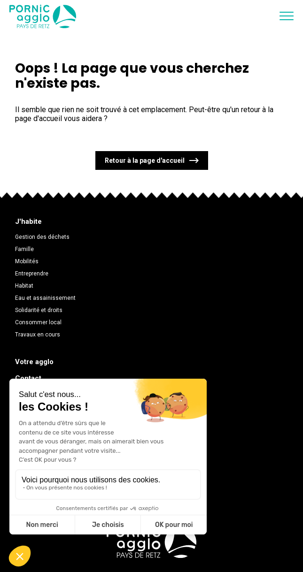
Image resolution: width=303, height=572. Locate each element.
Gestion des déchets (42, 237)
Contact (28, 378)
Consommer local (38, 322)
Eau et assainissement (45, 298)
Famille (24, 249)
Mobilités (27, 261)
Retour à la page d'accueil (145, 160)
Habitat (24, 285)
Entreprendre (31, 273)
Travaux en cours (37, 334)
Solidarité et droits (38, 310)
